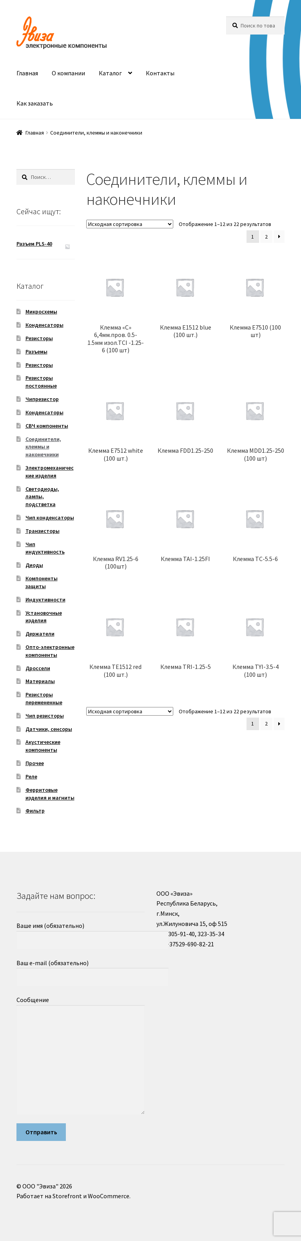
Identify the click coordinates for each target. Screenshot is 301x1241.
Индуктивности (45, 599)
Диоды (34, 565)
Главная (27, 73)
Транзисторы (42, 530)
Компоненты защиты (41, 582)
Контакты (160, 73)
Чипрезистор (42, 399)
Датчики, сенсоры (48, 729)
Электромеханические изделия (49, 471)
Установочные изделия (43, 616)
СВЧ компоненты (46, 425)
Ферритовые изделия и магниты (49, 793)
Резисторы (39, 338)
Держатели (39, 633)
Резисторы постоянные (41, 381)
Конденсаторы (44, 324)
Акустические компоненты (42, 745)
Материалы (40, 681)
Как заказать (34, 103)
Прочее (34, 763)
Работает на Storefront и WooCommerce (72, 1196)
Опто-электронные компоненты (49, 650)
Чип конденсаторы (49, 517)
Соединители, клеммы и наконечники (43, 447)
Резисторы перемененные (43, 698)
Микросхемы (41, 311)
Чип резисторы (44, 715)
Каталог (110, 73)
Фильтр (35, 810)
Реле (31, 776)
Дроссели (37, 668)
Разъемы (36, 351)
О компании (68, 73)
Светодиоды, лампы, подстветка (42, 496)
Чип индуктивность (45, 548)
